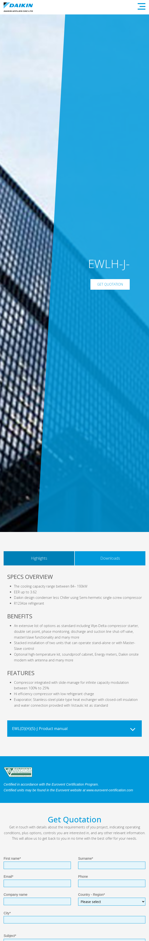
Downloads (110, 558)
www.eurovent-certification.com (109, 790)
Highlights (39, 558)
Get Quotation (110, 284)
